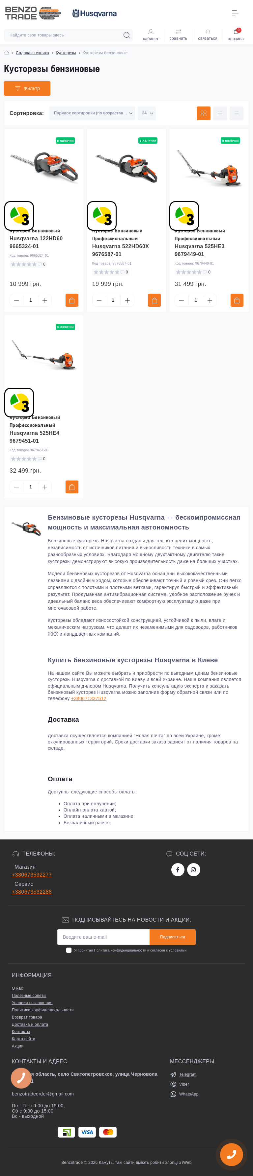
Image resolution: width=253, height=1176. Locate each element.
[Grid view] (204, 113)
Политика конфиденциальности (120, 950)
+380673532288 (32, 892)
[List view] (220, 113)
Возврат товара (27, 1017)
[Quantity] (30, 300)
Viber (184, 1084)
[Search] (127, 35)
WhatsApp (189, 1094)
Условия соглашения (32, 1002)
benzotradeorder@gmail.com (43, 1093)
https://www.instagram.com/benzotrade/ (193, 869)
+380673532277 (32, 875)
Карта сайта (23, 1039)
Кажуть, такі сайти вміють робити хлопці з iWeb (145, 1162)
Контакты (21, 1031)
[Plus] (44, 300)
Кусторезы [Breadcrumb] (66, 53)
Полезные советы (29, 995)
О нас (17, 988)
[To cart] (72, 300)
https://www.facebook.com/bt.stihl (178, 869)
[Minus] (16, 300)
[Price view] (236, 113)
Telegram (188, 1074)
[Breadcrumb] (6, 53)
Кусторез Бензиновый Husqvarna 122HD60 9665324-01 (36, 238)
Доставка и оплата (30, 1024)
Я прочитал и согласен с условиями (130, 950)
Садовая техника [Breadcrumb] (32, 53)
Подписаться (172, 937)
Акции (18, 1046)
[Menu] (235, 13)
